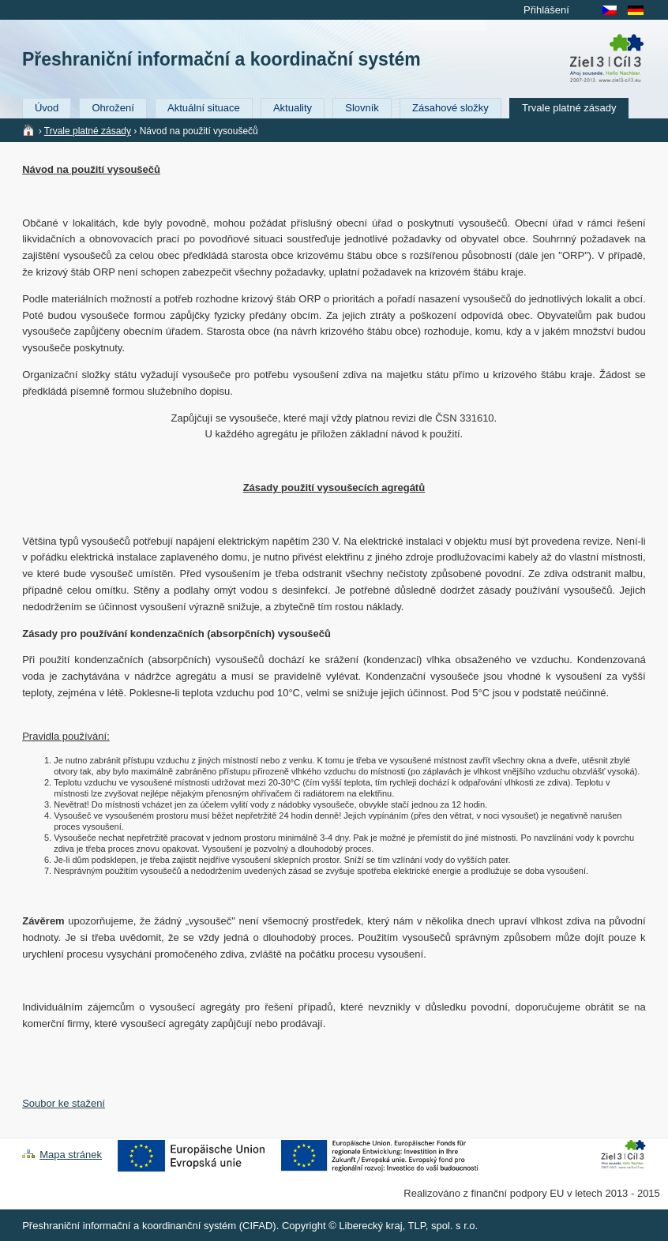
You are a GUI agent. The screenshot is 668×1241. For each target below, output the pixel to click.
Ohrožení (112, 108)
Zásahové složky (450, 108)
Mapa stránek (70, 1154)
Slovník (362, 108)
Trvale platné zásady (569, 108)
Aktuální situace (203, 108)
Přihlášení (546, 10)
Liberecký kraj (370, 1226)
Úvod (46, 108)
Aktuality (292, 108)
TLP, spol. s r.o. (443, 1226)
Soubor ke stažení (63, 1103)
